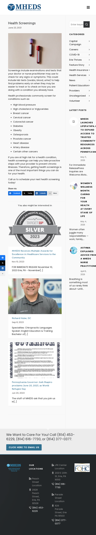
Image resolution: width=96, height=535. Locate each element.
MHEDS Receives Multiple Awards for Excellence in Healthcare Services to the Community (34, 254)
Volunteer (74, 100)
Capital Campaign (75, 43)
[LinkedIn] (41, 193)
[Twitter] (28, 193)
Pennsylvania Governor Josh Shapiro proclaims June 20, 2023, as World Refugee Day (32, 385)
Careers (73, 49)
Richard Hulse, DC (21, 318)
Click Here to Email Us (24, 447)
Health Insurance (78, 70)
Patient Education (79, 85)
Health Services (77, 75)
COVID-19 (74, 54)
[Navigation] (88, 7)
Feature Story (76, 64)
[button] (86, 24)
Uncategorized (77, 95)
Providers (74, 90)
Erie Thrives (75, 59)
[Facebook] (15, 193)
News (72, 80)
